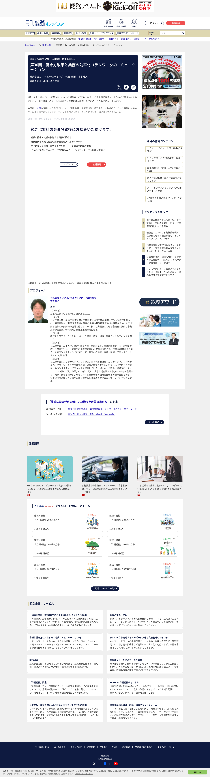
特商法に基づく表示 (143, 747)
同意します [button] (198, 772)
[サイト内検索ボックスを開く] (183, 33)
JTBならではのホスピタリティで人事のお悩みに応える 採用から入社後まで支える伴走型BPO (49, 488)
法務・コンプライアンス (101, 33)
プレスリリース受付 (108, 747)
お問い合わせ (76, 747)
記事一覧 (46, 45)
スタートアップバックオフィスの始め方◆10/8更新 (164, 189)
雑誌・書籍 (67, 522)
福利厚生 (56, 33)
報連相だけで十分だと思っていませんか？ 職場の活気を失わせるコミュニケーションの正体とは (164, 247)
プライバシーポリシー (167, 747)
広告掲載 (91, 747)
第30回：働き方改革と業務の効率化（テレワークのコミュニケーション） (103, 408)
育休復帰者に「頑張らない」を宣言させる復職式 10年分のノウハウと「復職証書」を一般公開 (164, 259)
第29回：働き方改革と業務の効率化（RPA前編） (91, 414)
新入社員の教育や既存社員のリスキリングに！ (164, 179)
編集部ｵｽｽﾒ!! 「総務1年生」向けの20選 (163, 169)
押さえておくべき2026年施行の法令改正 (163, 159)
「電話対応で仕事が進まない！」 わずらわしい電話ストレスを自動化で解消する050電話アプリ (159, 488)
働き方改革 (81, 33)
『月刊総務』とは (41, 747)
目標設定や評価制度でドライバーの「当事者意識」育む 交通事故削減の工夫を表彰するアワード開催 (104, 488)
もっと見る (155, 422)
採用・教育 (42, 33)
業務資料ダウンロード (127, 33)
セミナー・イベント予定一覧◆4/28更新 (164, 149)
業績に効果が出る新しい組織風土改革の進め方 (52, 59)
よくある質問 (59, 747)
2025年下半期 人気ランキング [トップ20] (164, 199)
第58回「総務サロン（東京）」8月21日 (97, 39)
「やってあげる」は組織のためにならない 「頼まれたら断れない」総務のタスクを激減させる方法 (164, 272)
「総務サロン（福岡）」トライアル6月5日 (139, 39)
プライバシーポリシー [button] (84, 773)
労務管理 (29, 33)
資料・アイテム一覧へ (106, 588)
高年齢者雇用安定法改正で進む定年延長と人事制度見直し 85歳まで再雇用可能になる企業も (164, 223)
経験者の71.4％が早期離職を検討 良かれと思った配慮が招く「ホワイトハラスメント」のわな (164, 235)
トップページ (31, 45)
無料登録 (178, 23)
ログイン (156, 23)
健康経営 (68, 33)
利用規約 (126, 747)
